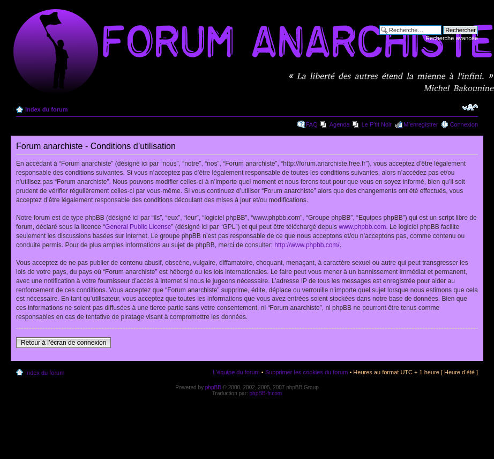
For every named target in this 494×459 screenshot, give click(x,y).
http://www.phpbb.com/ (306, 245)
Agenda (340, 124)
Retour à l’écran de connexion (63, 342)
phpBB (213, 387)
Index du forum (46, 109)
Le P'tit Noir (377, 124)
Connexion (464, 124)
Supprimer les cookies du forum (306, 372)
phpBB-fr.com (266, 393)
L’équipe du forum (236, 372)
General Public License (138, 227)
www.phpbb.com (362, 227)
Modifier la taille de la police (470, 107)
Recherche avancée (451, 38)
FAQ (312, 124)
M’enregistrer (420, 124)
